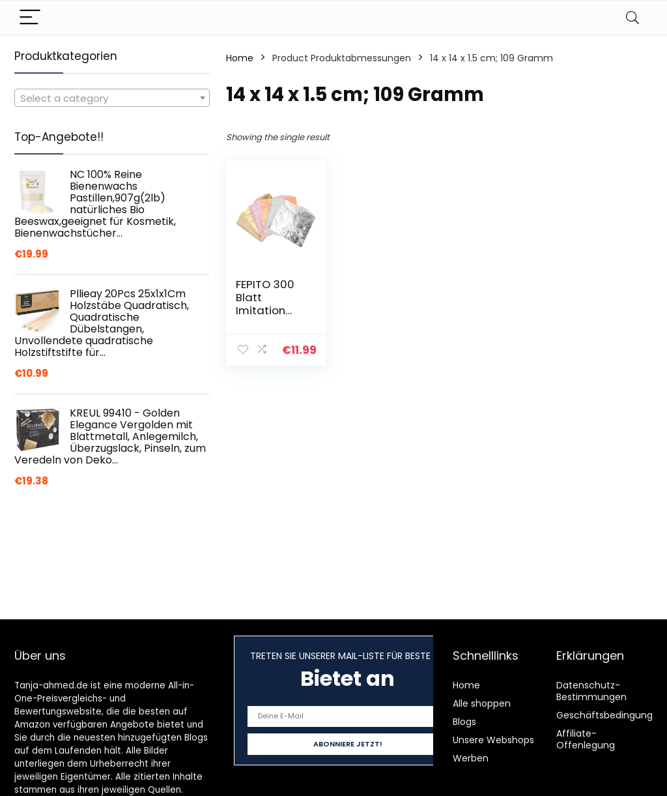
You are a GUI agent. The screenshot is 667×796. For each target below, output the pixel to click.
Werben (471, 758)
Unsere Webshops (493, 739)
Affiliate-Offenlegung (585, 739)
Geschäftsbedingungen (610, 715)
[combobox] (112, 98)
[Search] (632, 18)
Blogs (464, 721)
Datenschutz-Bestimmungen (591, 691)
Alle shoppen (482, 703)
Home (239, 58)
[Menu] (30, 18)
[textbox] (112, 98)
